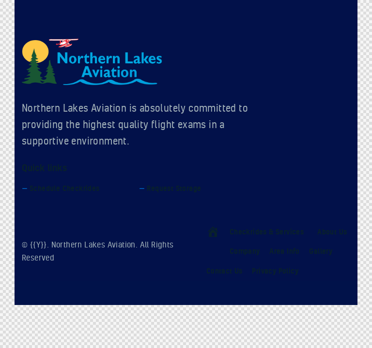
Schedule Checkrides (65, 188)
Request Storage (174, 188)
